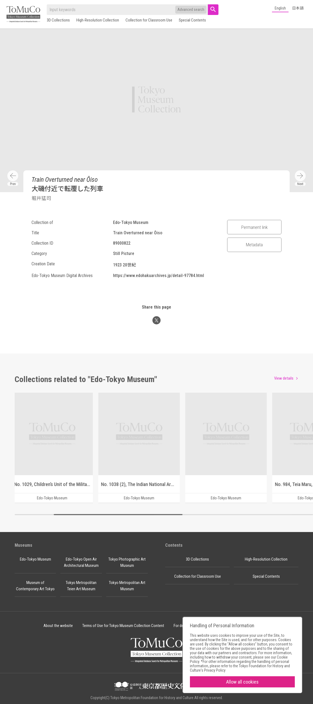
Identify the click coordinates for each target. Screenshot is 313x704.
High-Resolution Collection (97, 20)
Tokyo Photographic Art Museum (127, 562)
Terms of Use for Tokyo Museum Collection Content (123, 625)
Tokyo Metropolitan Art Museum (127, 585)
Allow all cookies (242, 682)
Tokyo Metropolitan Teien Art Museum (81, 585)
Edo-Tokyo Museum (35, 559)
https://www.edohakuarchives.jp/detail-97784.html (158, 275)
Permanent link (254, 227)
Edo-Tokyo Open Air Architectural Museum (81, 562)
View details (283, 378)
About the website (58, 625)
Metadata (254, 244)
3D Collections (58, 20)
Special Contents (192, 20)
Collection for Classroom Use (149, 20)
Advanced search (190, 9)
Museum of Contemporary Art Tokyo (35, 585)
